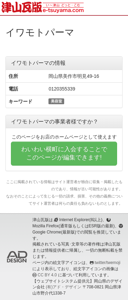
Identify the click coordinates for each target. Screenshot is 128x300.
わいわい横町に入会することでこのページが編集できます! (64, 153)
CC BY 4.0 (47, 275)
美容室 (56, 101)
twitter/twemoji (107, 262)
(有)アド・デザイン (63, 287)
